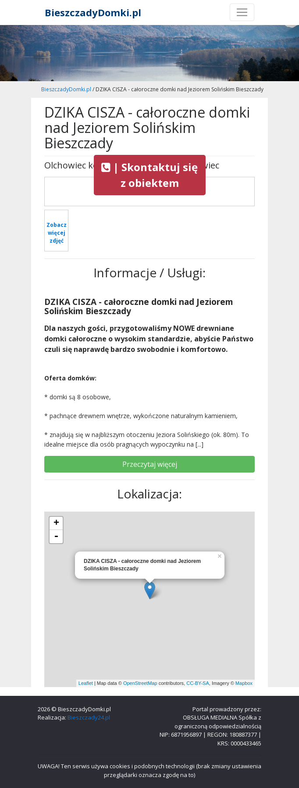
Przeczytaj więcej (149, 464)
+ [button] (56, 523)
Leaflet (85, 683)
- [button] (56, 536)
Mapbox (244, 683)
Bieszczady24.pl (89, 717)
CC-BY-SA (197, 683)
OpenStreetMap (140, 683)
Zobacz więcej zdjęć (56, 232)
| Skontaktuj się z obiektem (149, 175)
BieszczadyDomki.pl (93, 12)
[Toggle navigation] (242, 12)
